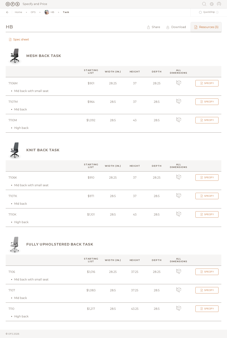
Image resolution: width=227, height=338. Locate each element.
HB (49, 12)
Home (18, 12)
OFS (33, 12)
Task (66, 12)
